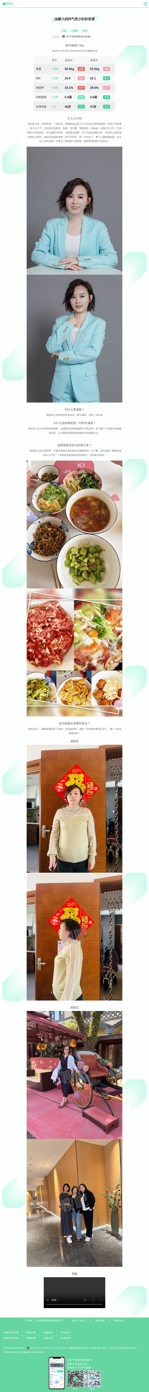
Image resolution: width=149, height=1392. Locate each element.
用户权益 (100, 1320)
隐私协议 (119, 1320)
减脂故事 (31, 1338)
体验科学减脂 (11, 1332)
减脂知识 (48, 1338)
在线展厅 (66, 1332)
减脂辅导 (48, 1332)
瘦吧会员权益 (11, 1338)
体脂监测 (66, 1338)
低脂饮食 (31, 1332)
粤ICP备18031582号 (14, 1348)
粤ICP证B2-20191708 (39, 1348)
